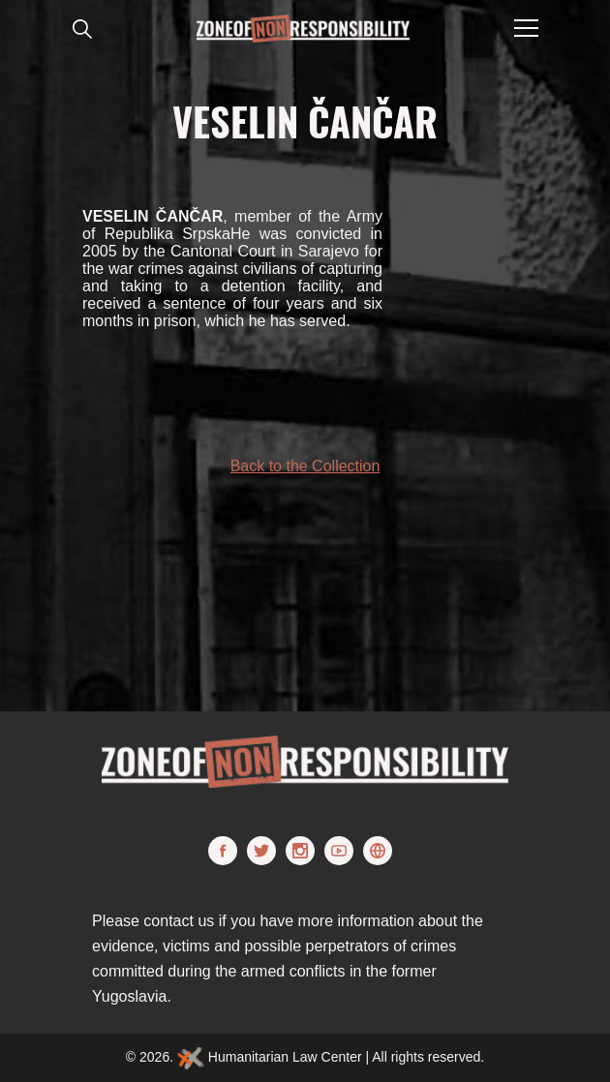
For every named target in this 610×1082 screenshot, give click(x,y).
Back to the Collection (305, 466)
